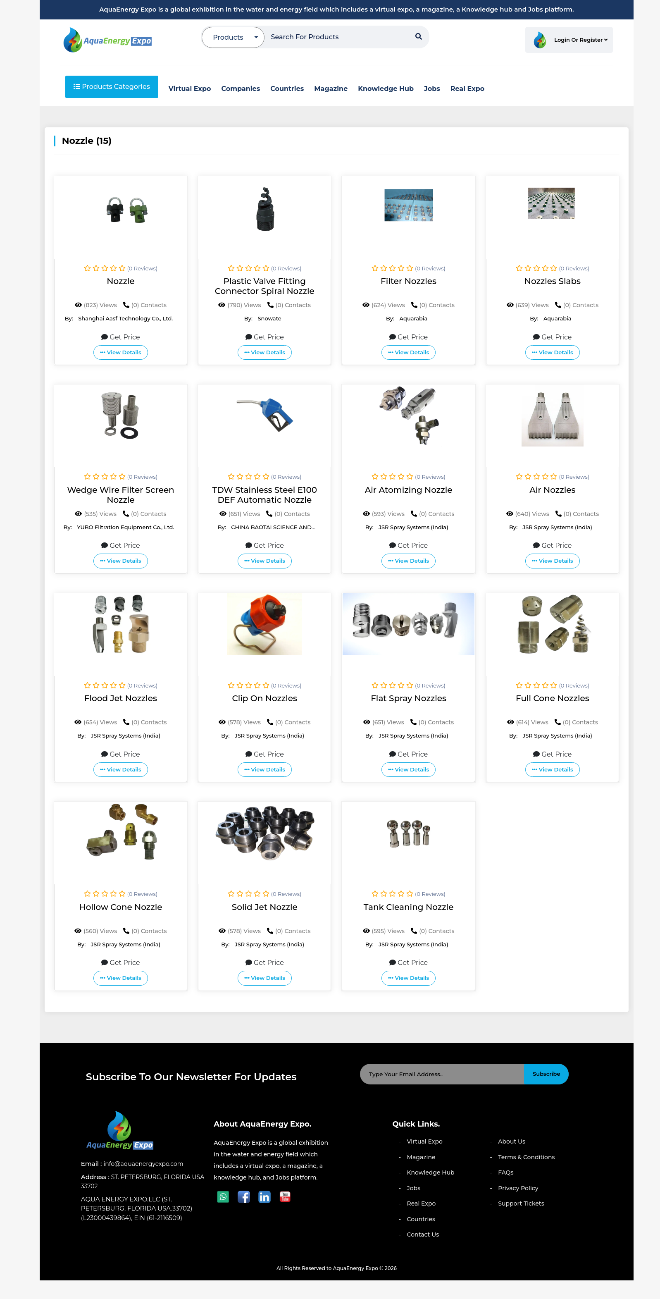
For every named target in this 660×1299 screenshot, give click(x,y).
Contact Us (423, 1234)
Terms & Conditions (526, 1157)
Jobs (414, 1188)
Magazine (421, 1157)
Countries (421, 1219)
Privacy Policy (518, 1188)
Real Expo (421, 1203)
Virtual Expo (425, 1141)
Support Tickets (521, 1203)
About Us (511, 1141)
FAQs (505, 1172)
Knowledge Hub (431, 1172)
